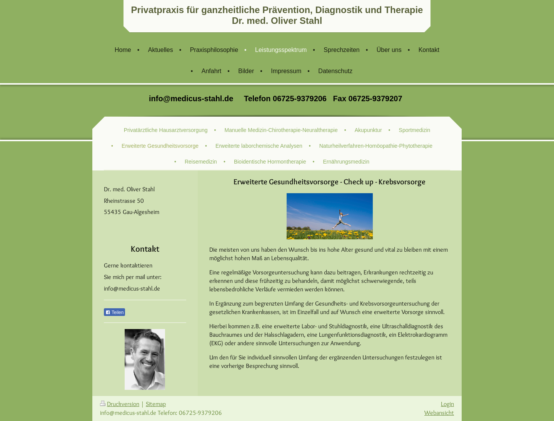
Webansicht (439, 412)
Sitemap (156, 404)
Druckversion (119, 404)
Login (447, 404)
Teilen (114, 312)
